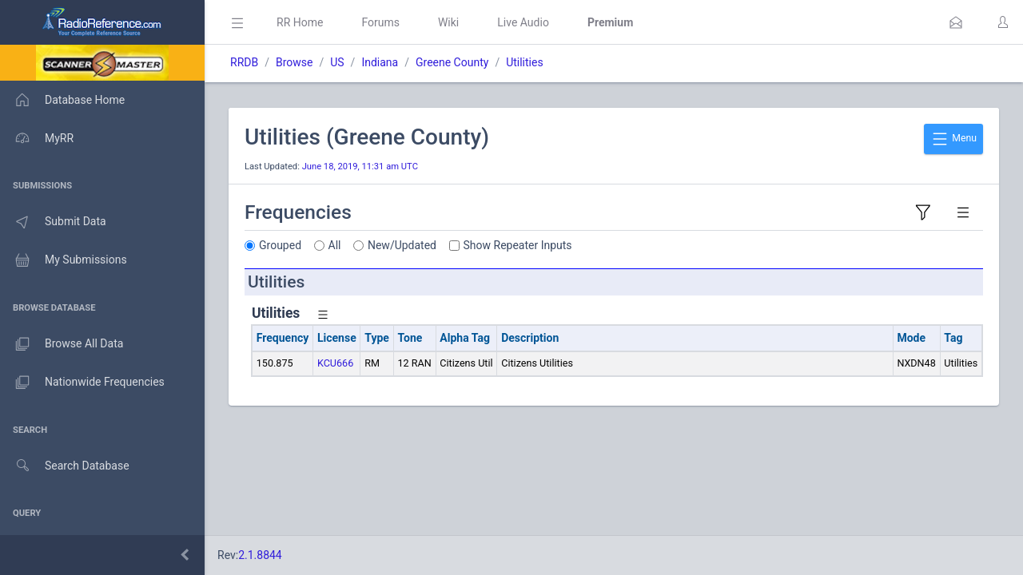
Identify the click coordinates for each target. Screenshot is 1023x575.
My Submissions (63, 260)
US (337, 62)
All (334, 245)
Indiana (379, 62)
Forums (380, 22)
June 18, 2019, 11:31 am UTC (360, 166)
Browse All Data (61, 344)
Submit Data (53, 222)
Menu (953, 139)
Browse (294, 62)
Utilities (524, 62)
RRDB (244, 62)
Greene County (452, 62)
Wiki (448, 22)
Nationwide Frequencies (82, 382)
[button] (956, 22)
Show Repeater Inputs (518, 245)
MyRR (37, 138)
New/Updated (402, 245)
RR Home (300, 22)
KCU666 (335, 363)
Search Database (64, 466)
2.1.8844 (260, 555)
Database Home (62, 100)
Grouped (280, 245)
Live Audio (523, 22)
